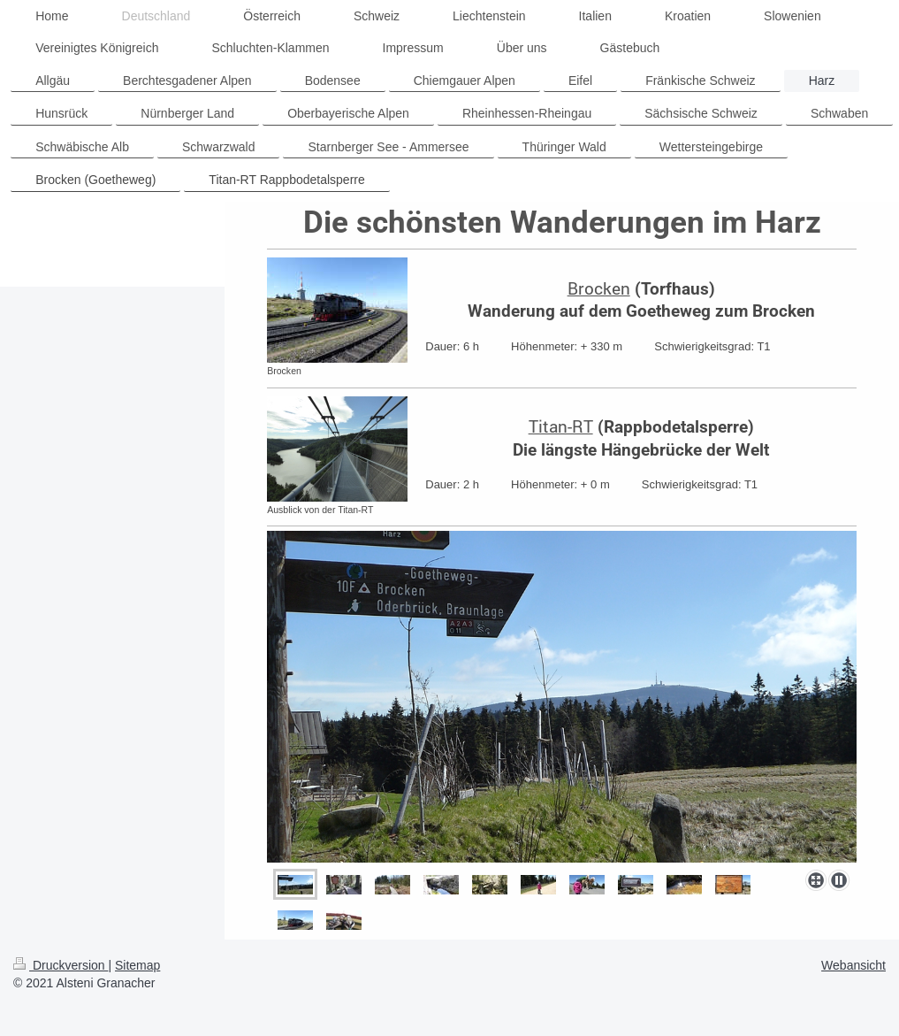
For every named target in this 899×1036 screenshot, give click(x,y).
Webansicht (853, 965)
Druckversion (60, 965)
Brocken (599, 288)
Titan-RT (561, 426)
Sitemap (137, 965)
